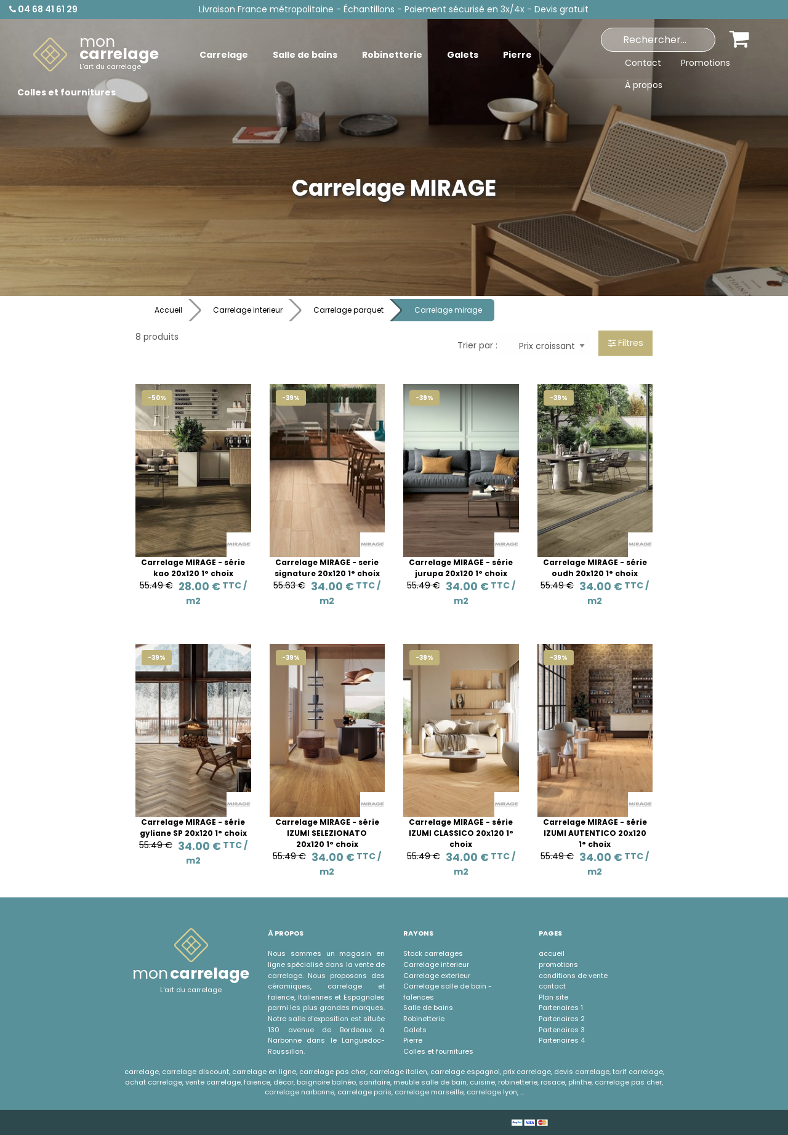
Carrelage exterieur (436, 976)
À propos (643, 85)
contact (552, 986)
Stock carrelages (433, 953)
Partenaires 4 (562, 1040)
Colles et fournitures (438, 1051)
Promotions (705, 63)
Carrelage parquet (348, 310)
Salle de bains (428, 1008)
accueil (552, 953)
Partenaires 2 (562, 1019)
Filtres (625, 343)
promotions (558, 964)
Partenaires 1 (561, 1008)
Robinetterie (423, 1019)
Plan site (553, 997)
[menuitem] (96, 55)
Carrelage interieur (248, 310)
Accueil (168, 310)
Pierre (412, 1040)
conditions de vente (573, 976)
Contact (643, 63)
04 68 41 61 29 (43, 9)
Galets (415, 1030)
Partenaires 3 (562, 1030)
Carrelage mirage (448, 310)
